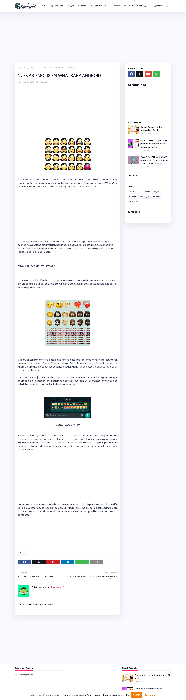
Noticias (132, 197)
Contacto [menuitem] (82, 6)
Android (132, 192)
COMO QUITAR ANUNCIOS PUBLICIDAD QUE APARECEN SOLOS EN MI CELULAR (154, 160)
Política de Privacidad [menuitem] (123, 6)
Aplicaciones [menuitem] (57, 6)
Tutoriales (156, 197)
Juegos (156, 192)
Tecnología (144, 197)
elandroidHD (23, 82)
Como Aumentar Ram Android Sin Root (152, 128)
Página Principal (24, 68)
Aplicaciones (145, 192)
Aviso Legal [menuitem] (142, 6)
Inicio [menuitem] (44, 6)
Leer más (150, 695)
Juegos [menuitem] (70, 6)
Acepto (136, 695)
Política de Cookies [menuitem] (100, 6)
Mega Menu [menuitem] (157, 6)
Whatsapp (36, 68)
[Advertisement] (93, 36)
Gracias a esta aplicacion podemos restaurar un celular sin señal (154, 143)
